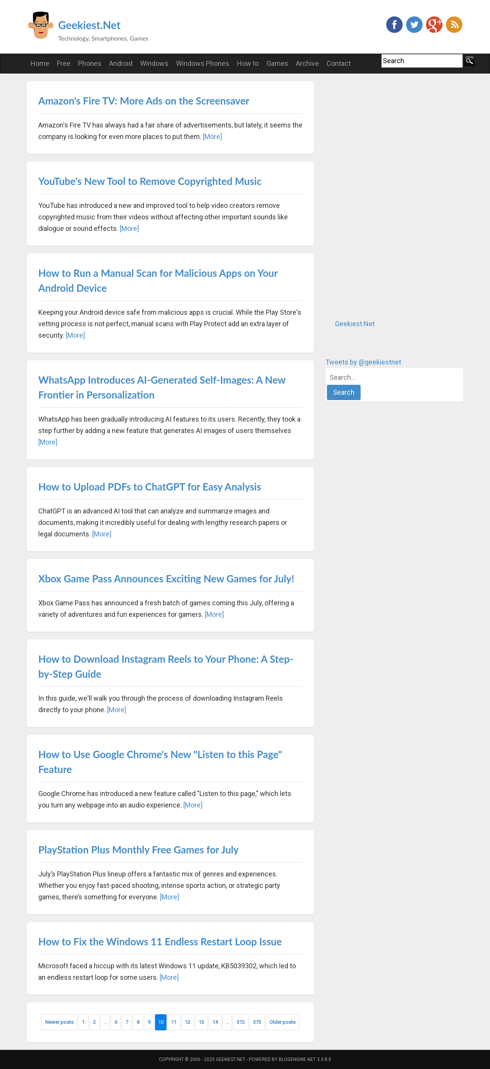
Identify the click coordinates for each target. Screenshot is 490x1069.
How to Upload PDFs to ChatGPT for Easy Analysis (149, 487)
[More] (212, 136)
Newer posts (59, 1022)
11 (173, 1022)
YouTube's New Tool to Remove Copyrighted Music (149, 181)
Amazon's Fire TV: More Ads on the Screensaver (143, 101)
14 (215, 1022)
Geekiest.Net (89, 24)
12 (187, 1022)
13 (201, 1022)
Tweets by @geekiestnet (363, 362)
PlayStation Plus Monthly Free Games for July (138, 849)
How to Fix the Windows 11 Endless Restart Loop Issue (160, 941)
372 (241, 1022)
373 (257, 1022)
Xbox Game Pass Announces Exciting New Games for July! (166, 578)
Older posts (283, 1022)
